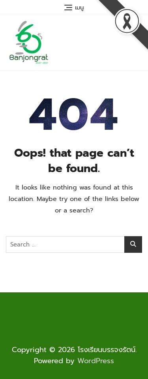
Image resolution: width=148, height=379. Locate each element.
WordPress (95, 360)
